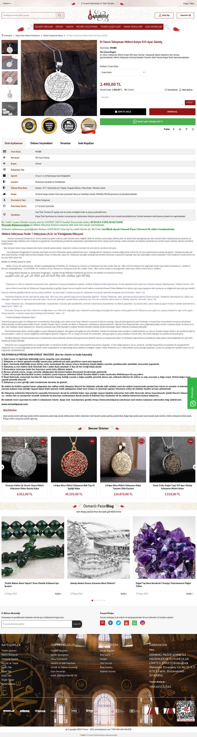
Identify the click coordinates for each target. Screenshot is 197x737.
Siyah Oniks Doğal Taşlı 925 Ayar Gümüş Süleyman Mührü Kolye (172, 487)
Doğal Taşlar (8, 679)
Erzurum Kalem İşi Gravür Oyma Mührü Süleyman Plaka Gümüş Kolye (25, 487)
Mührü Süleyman (86, 26)
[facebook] (112, 623)
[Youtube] (131, 623)
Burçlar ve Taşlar (10, 662)
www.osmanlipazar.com (15, 404)
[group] (59, 78)
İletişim (7, 3)
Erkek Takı (7, 670)
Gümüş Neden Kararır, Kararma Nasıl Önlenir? (92, 583)
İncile (58, 593)
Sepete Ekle (123, 111)
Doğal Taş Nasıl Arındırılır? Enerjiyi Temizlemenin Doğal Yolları (163, 585)
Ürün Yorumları (58, 670)
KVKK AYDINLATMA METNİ (64, 674)
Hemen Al (172, 111)
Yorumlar (65, 143)
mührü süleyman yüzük (43, 416)
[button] (92, 600)
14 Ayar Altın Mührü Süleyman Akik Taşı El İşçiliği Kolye (73, 487)
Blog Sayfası (106, 666)
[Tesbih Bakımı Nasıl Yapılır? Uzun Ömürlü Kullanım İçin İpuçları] (33, 547)
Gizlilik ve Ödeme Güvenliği (64, 666)
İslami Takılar (44, 26)
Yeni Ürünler (106, 662)
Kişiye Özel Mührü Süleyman (28, 35)
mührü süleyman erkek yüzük (178, 416)
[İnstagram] (149, 623)
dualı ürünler (160, 416)
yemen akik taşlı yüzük (23, 416)
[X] (122, 623)
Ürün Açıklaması (14, 143)
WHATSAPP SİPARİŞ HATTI (148, 122)
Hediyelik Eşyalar (10, 658)
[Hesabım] (164, 15)
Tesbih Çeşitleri (110, 26)
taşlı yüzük (58, 416)
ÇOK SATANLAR (153, 26)
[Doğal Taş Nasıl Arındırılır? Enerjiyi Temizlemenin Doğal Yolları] (164, 547)
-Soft (83, 734)
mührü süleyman (82, 416)
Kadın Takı (7, 666)
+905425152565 (160, 686)
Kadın (69, 26)
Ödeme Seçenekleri (41, 143)
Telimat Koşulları (59, 650)
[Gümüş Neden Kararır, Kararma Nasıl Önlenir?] (98, 547)
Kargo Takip (188, 3)
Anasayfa (7, 35)
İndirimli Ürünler (108, 670)
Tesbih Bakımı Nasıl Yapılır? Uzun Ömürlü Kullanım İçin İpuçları (32, 585)
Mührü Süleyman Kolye (53, 35)
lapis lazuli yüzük (146, 416)
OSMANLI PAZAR (103, 194)
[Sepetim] (185, 15)
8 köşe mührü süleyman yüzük (16, 418)
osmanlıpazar (70, 216)
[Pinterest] (103, 623)
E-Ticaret (89, 734)
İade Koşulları (86, 143)
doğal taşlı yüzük (131, 416)
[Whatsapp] (140, 623)
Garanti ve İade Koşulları (63, 662)
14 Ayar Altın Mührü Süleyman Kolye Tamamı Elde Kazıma (123, 487)
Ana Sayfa (105, 654)
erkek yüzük (69, 416)
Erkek (59, 26)
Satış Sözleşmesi (59, 658)
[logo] (98, 15)
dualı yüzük (8, 416)
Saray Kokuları (133, 26)
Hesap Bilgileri (107, 650)
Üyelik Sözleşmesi (59, 654)
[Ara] (60, 15)
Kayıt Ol (77, 624)
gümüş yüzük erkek (115, 416)
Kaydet (190, 102)
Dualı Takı (7, 674)
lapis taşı (33, 418)
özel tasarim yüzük (98, 416)
